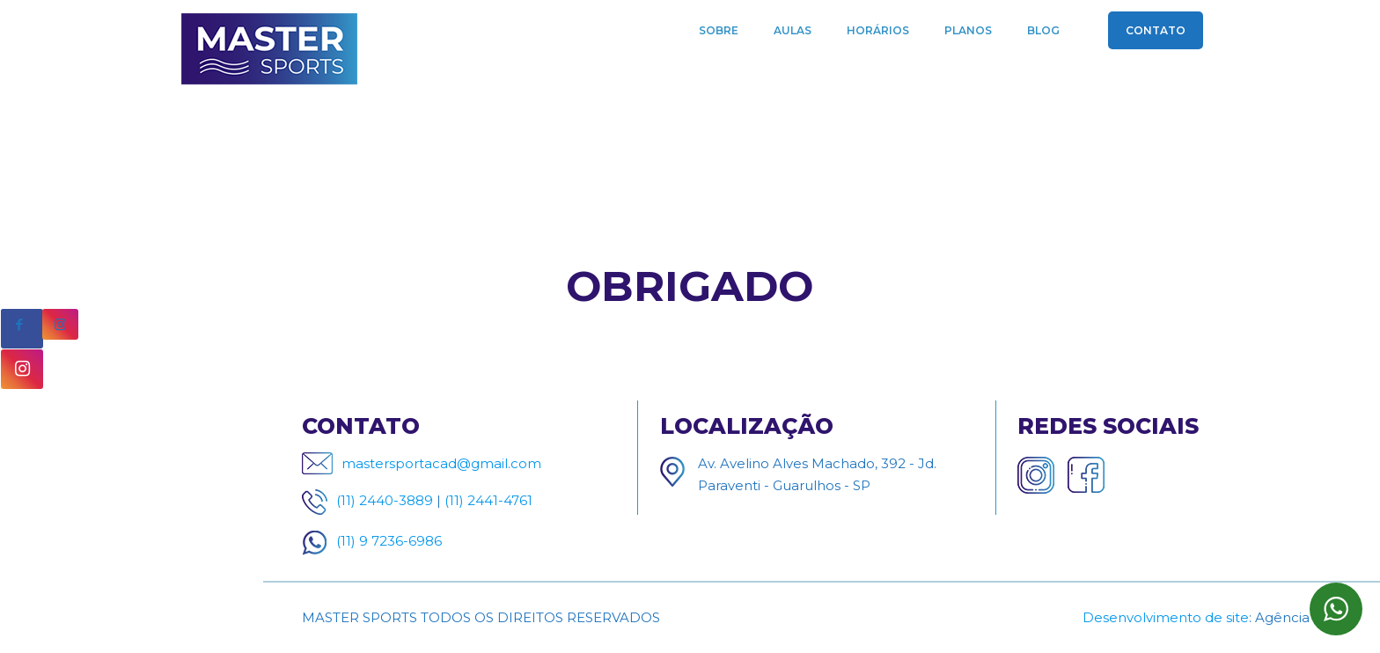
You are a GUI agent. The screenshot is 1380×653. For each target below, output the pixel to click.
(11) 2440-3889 (384, 500)
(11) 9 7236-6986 (389, 540)
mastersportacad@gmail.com (441, 463)
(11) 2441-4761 (488, 500)
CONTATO (1155, 30)
